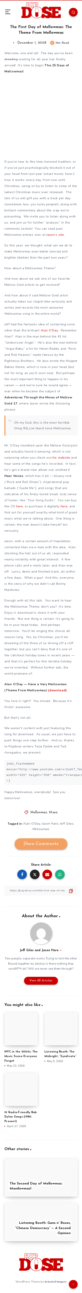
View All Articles (41, 980)
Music (53, 812)
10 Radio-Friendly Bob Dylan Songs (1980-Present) (20, 1117)
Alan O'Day (31, 824)
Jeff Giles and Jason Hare (39, 950)
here (19, 506)
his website (61, 458)
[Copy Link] (41, 890)
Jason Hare (50, 824)
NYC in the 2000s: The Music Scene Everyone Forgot (21, 1056)
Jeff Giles (66, 824)
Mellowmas (38, 812)
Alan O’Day (49, 330)
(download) (57, 690)
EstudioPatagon (55, 1281)
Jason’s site (55, 235)
